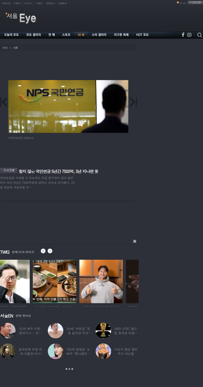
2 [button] (69, 369)
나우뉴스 (28, 3)
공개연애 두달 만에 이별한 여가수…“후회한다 (30, 353)
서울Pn (17, 3)
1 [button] (66, 369)
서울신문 (6, 3)
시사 (4, 48)
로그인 (182, 3)
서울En (39, 3)
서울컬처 (62, 3)
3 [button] (72, 369)
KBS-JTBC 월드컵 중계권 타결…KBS (126, 332)
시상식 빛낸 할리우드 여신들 (126, 351)
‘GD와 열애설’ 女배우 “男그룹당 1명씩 (78, 353)
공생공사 (50, 3)
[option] (21, 281)
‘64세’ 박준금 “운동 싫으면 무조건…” (78, 332)
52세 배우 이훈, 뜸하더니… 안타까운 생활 (30, 332)
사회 (15, 48)
